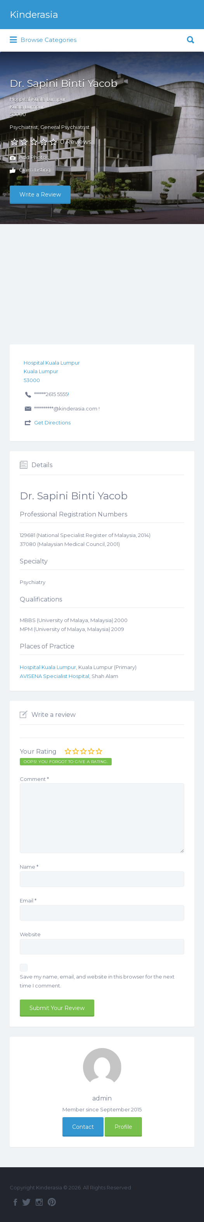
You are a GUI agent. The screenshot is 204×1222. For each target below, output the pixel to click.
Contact (83, 1126)
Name (29, 867)
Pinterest (52, 1202)
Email (28, 900)
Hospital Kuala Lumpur (48, 667)
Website (30, 934)
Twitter (26, 1202)
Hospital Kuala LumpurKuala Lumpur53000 (38, 106)
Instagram (39, 1202)
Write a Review (40, 194)
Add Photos (29, 158)
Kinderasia (34, 14)
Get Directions (52, 422)
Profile (123, 1126)
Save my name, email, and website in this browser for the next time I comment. (97, 981)
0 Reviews (75, 142)
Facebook (15, 1202)
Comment (34, 779)
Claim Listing (30, 170)
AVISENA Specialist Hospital (54, 676)
